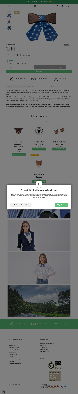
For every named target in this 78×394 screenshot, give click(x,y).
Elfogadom (61, 205)
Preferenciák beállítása (21, 205)
